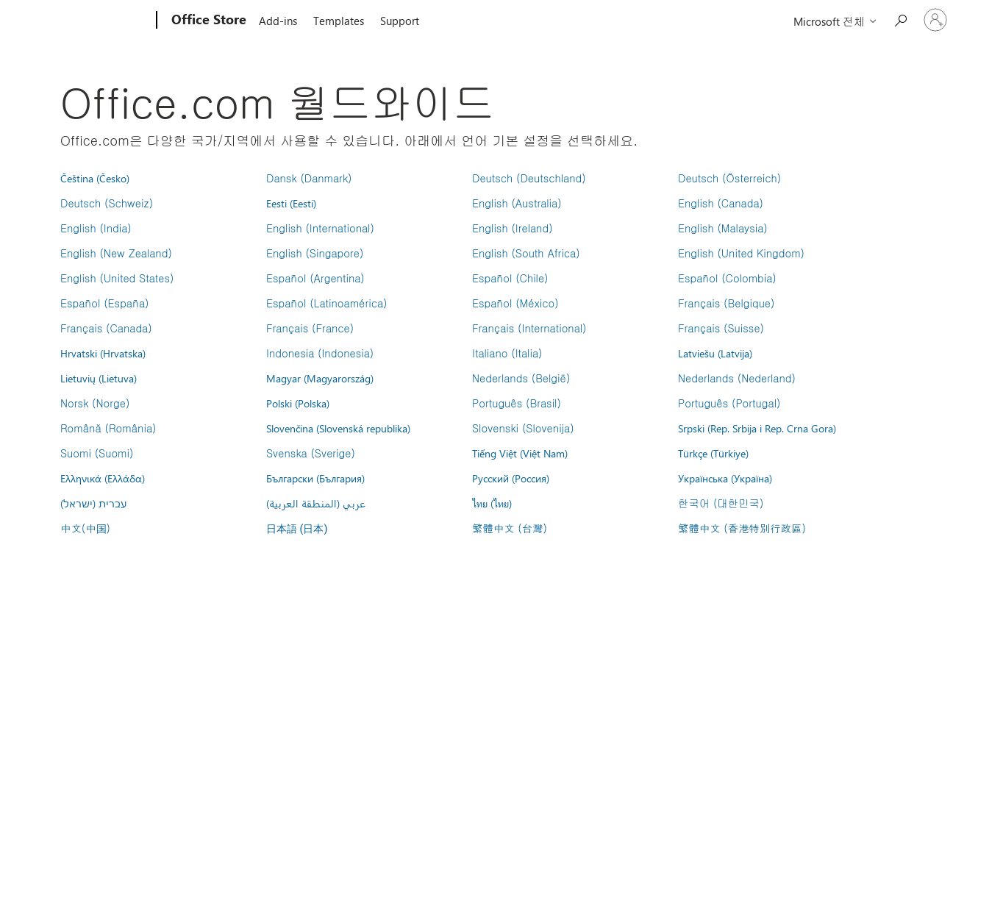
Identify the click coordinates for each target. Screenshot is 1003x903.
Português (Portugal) (729, 403)
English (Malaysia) (723, 228)
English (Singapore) (314, 253)
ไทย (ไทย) (492, 503)
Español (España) (104, 303)
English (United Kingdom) (741, 253)
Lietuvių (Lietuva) (98, 378)
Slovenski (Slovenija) (523, 428)
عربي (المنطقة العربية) (315, 503)
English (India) (96, 228)
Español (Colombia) (727, 278)
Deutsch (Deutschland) (529, 178)
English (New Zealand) (116, 253)
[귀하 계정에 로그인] (935, 20)
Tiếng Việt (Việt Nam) (520, 453)
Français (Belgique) (726, 303)
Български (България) (315, 478)
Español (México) (515, 303)
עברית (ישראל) (93, 503)
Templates (338, 20)
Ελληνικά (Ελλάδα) (102, 478)
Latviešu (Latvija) (715, 353)
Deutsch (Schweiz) (106, 203)
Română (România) (108, 428)
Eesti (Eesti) (291, 203)
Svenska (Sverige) (310, 453)
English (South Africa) (526, 253)
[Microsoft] (100, 20)
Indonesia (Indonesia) (320, 353)
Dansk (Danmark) (308, 178)
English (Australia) (517, 203)
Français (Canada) (106, 328)
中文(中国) (85, 528)
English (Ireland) (512, 228)
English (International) (320, 228)
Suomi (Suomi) (96, 453)
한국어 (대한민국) (720, 503)
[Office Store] (207, 20)
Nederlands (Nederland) (737, 378)
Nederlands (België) (521, 378)
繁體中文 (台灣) (509, 528)
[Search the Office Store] (900, 18)
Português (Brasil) (516, 403)
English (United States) (117, 278)
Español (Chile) (510, 278)
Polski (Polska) (297, 403)
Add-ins (278, 20)
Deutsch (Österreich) (729, 178)
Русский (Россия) (510, 478)
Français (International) (529, 328)
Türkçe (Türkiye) (713, 453)
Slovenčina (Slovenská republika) (338, 428)
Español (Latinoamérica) (326, 303)
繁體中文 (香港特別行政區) (742, 528)
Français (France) (310, 328)
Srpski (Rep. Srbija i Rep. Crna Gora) (757, 428)
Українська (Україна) (725, 478)
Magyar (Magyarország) (320, 378)
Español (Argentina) (315, 278)
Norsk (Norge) (94, 403)
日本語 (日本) (297, 529)
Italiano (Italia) (507, 353)
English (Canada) (720, 203)
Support (399, 20)
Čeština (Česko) (94, 178)
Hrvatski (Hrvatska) (103, 353)
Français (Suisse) (721, 328)
